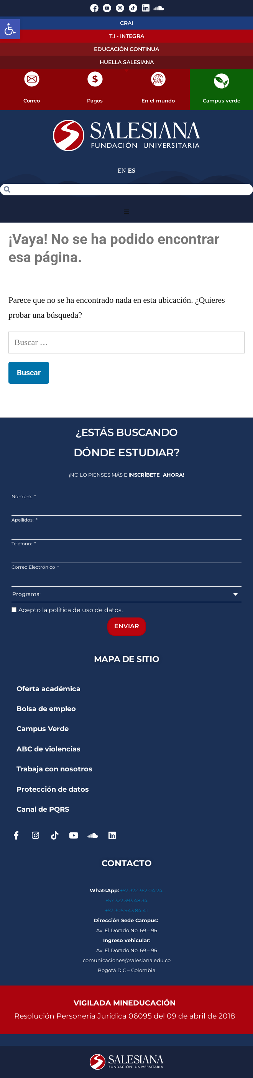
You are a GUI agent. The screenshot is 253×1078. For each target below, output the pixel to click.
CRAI (126, 23)
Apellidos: (23, 520)
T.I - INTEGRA (126, 36)
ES (131, 171)
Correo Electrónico (34, 567)
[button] (10, 29)
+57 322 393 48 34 (126, 900)
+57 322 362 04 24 (142, 890)
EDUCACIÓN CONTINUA (126, 49)
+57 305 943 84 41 (126, 910)
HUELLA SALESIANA (127, 62)
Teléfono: (22, 543)
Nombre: (22, 496)
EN (122, 171)
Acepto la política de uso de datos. (70, 610)
